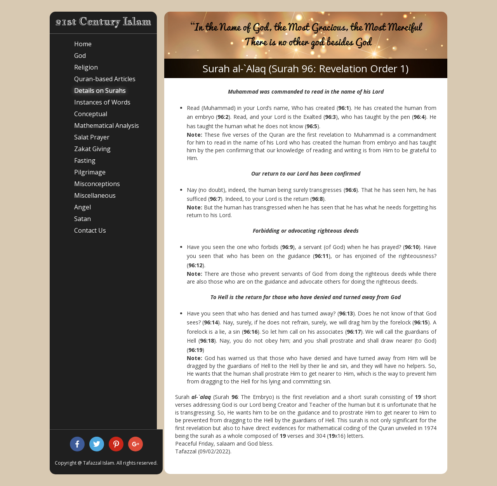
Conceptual (90, 114)
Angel (82, 207)
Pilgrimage (90, 172)
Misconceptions (97, 183)
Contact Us (90, 230)
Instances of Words (102, 102)
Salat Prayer (91, 137)
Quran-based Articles (105, 79)
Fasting (85, 160)
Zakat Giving (92, 149)
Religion (86, 67)
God (80, 55)
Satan (82, 218)
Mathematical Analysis (106, 125)
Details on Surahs (100, 90)
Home (83, 44)
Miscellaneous (95, 195)
